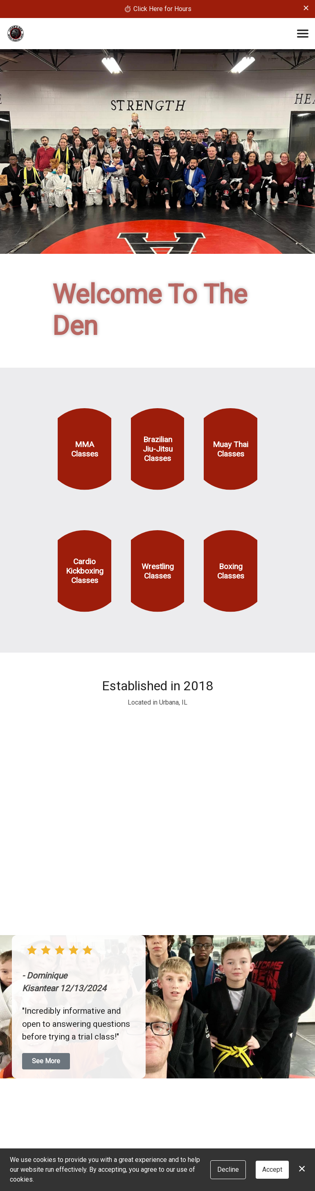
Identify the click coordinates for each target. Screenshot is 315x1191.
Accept (272, 1169)
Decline (228, 1169)
